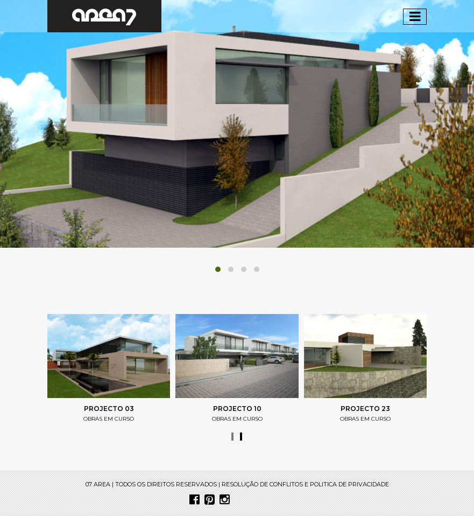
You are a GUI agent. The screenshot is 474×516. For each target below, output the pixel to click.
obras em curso (108, 418)
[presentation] (232, 437)
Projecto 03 (109, 409)
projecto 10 (237, 409)
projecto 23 (365, 409)
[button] (217, 269)
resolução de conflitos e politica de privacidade (305, 484)
